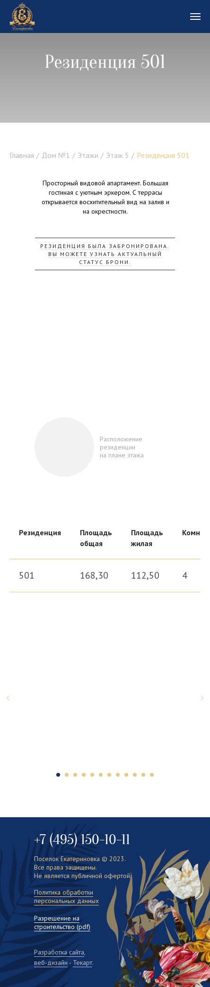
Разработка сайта (59, 952)
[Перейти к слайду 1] (58, 775)
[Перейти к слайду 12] (152, 775)
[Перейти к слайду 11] (143, 775)
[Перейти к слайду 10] (135, 775)
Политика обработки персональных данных (66, 896)
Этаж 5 (117, 155)
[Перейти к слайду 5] (92, 775)
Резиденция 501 (163, 155)
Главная (21, 155)
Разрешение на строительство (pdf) (62, 922)
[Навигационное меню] (195, 16)
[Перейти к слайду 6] (101, 775)
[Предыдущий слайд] (8, 698)
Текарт (82, 962)
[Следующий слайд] (202, 698)
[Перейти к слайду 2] (67, 775)
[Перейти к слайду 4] (84, 775)
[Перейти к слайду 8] (118, 775)
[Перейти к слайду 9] (126, 775)
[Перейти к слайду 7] (109, 775)
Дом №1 (56, 155)
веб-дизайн (51, 962)
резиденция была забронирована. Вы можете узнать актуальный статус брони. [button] (105, 253)
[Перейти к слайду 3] (75, 775)
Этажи (88, 155)
